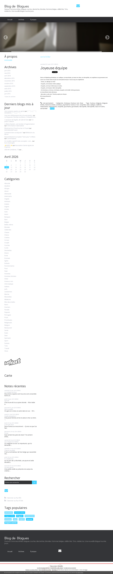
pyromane (67, 107)
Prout (6, 433)
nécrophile (82, 107)
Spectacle (7, 338)
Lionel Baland (11, 138)
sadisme (98, 105)
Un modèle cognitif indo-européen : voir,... (18, 141)
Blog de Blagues (16, 6)
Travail (6, 348)
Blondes (7, 227)
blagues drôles (9, 516)
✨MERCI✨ (8, 145)
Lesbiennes (8, 292)
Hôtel (6, 279)
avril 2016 (7, 76)
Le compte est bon (10, 392)
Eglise (6, 261)
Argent (6, 206)
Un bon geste (8, 467)
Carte (8, 375)
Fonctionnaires (9, 266)
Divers (6, 253)
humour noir (29, 516)
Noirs (6, 304)
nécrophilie (90, 107)
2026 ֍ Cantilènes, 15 (11, 150)
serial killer (44, 108)
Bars (6, 219)
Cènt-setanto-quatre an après (14, 111)
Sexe (6, 335)
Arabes (6, 204)
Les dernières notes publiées (57, 568)
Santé (6, 330)
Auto (6, 212)
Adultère (7, 186)
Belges (6, 222)
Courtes (7, 245)
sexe (15, 519)
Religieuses (8, 322)
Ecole (6, 255)
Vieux (6, 351)
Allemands (7, 194)
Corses (6, 240)
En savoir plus (79, 572)
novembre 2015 (9, 81)
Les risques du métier (11, 442)
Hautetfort (60, 566)
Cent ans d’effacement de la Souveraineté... (18, 115)
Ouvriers (7, 307)
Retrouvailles (8, 409)
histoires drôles (19, 512)
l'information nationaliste (15, 126)
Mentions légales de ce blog (45, 569)
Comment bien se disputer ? (13, 133)
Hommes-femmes (10, 276)
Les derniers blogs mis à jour (43, 568)
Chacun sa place (9, 450)
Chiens (6, 235)
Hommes (7, 274)
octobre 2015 (8, 83)
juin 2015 (7, 94)
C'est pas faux (9, 425)
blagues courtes (11, 523)
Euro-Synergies (9, 143)
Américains (8, 196)
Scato (6, 333)
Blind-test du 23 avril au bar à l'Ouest (16, 128)
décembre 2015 (9, 78)
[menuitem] (9, 19)
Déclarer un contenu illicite (32, 569)
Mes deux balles (9, 302)
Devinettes (8, 250)
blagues (20, 516)
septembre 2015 (9, 86)
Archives (21, 19)
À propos (33, 19)
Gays (6, 271)
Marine (6, 294)
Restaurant (8, 328)
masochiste (44, 107)
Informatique (8, 284)
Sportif (6, 401)
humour (29, 519)
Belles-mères (8, 225)
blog (86, 569)
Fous (6, 268)
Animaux (7, 201)
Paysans (7, 312)
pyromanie (75, 107)
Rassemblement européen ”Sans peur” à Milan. (19, 137)
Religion (7, 325)
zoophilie (83, 105)
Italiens (6, 286)
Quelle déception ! (10, 416)
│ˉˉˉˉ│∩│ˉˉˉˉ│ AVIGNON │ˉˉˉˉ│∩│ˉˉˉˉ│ (20, 112)
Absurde (7, 183)
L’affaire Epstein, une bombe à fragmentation (19, 124)
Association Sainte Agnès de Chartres (19, 146)
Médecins (7, 299)
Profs (6, 317)
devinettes (8, 512)
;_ (22, 150)
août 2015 (7, 88)
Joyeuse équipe (53, 67)
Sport (6, 341)
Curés (6, 248)
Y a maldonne (8, 459)
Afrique (6, 188)
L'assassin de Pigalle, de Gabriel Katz (16, 120)
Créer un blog (53, 566)
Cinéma (6, 237)
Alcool (6, 191)
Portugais (7, 315)
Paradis (6, 310)
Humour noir (8, 281)
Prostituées (8, 320)
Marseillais (8, 297)
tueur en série (100, 107)
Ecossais (7, 258)
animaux (8, 519)
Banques (7, 217)
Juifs (5, 289)
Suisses (6, 343)
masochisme (53, 107)
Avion (6, 214)
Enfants (7, 263)
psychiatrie (66, 105)
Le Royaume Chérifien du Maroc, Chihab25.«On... (20, 117)
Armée (6, 209)
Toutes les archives (9, 96)
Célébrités (7, 230)
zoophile (60, 107)
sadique (92, 105)
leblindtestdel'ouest (10, 130)
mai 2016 (7, 73)
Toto (6, 346)
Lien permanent (46, 103)
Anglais (6, 199)
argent (21, 519)
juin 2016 (7, 70)
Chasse (6, 232)
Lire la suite (8, 60)
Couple (6, 243)
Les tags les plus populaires (70, 568)
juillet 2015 (8, 91)
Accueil (10, 19)
